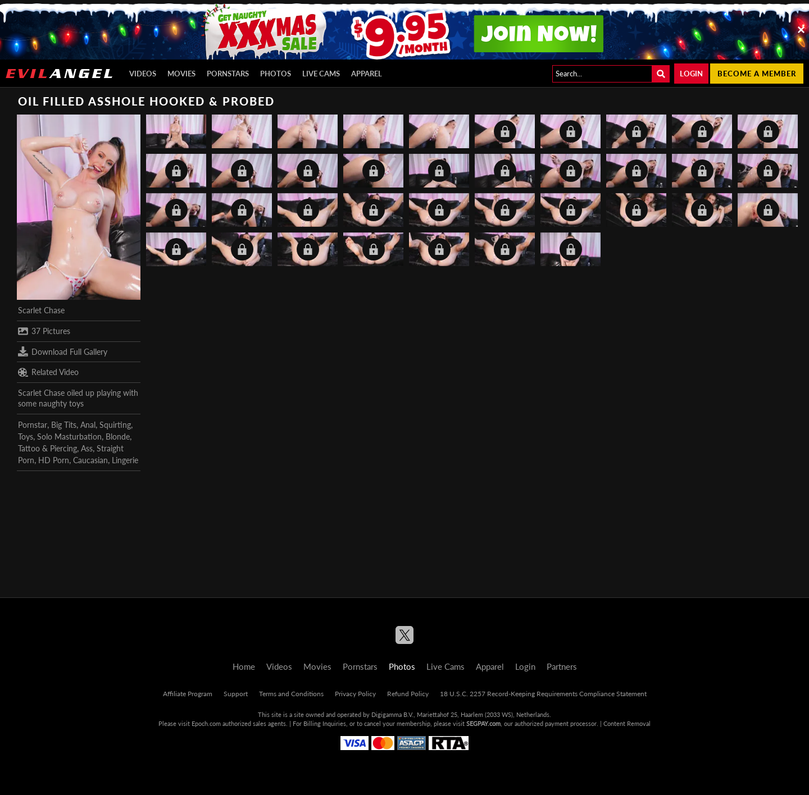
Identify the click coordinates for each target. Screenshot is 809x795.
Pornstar (32, 425)
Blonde (118, 436)
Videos (142, 73)
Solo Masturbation (69, 436)
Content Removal (627, 723)
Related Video (48, 372)
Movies (181, 73)
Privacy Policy (355, 693)
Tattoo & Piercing (47, 448)
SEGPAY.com (483, 723)
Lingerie (125, 460)
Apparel (366, 73)
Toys (25, 436)
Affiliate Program (187, 693)
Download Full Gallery (62, 351)
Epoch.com (206, 723)
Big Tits (63, 425)
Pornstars (228, 73)
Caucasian (90, 460)
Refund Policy (408, 693)
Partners (562, 666)
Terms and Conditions (291, 693)
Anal (88, 425)
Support (236, 693)
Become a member (756, 73)
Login (691, 73)
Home (244, 666)
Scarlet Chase (41, 310)
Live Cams (321, 73)
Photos (275, 73)
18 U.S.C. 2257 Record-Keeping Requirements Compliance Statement (543, 693)
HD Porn (53, 460)
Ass (87, 448)
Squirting (115, 425)
